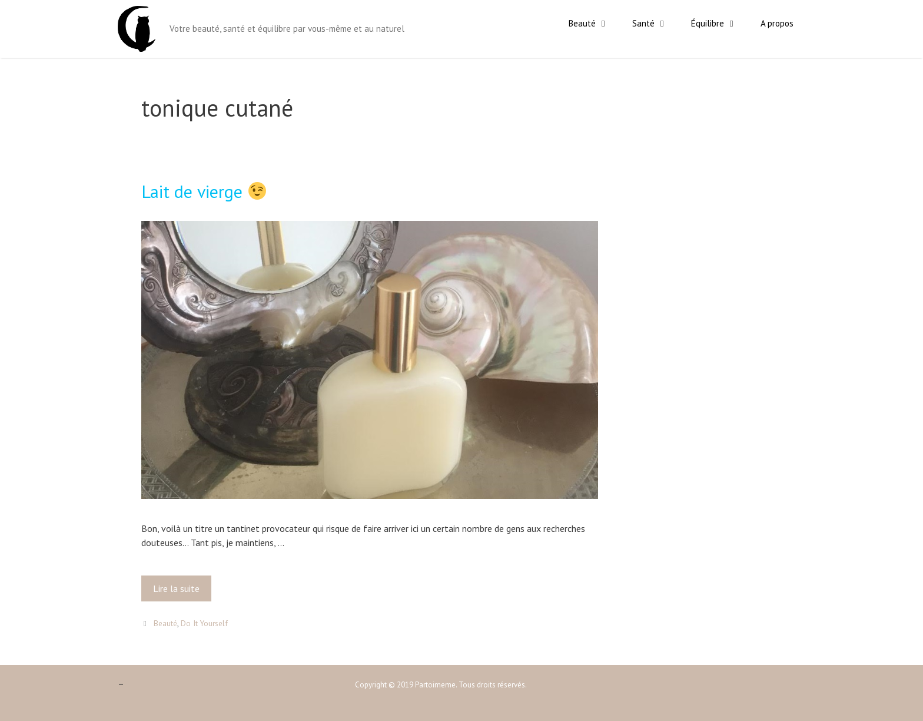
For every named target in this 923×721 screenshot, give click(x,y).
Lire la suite (179, 591)
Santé (655, 23)
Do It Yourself (204, 623)
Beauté (594, 23)
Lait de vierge (203, 191)
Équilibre (720, 23)
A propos (777, 23)
